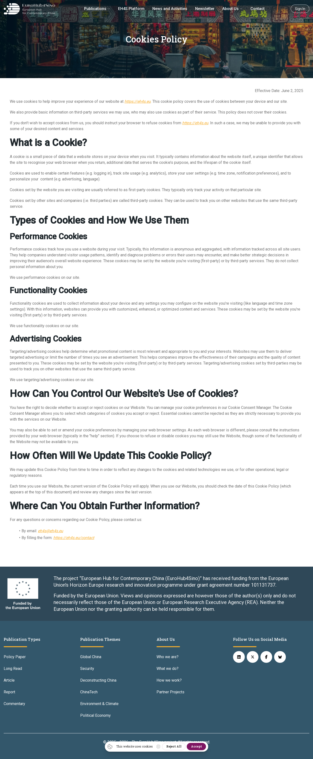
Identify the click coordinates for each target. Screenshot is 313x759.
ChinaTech (89, 692)
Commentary (14, 703)
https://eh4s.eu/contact (73, 537)
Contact (257, 8)
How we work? (169, 680)
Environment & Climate (99, 703)
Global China (90, 657)
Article (9, 680)
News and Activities (169, 8)
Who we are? (167, 657)
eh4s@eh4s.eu (50, 531)
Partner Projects (170, 692)
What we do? (167, 668)
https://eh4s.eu (137, 101)
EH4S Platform (131, 8)
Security (87, 668)
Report (9, 692)
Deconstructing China (98, 680)
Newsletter (204, 8)
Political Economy (95, 715)
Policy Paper (15, 657)
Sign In (300, 9)
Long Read (13, 668)
